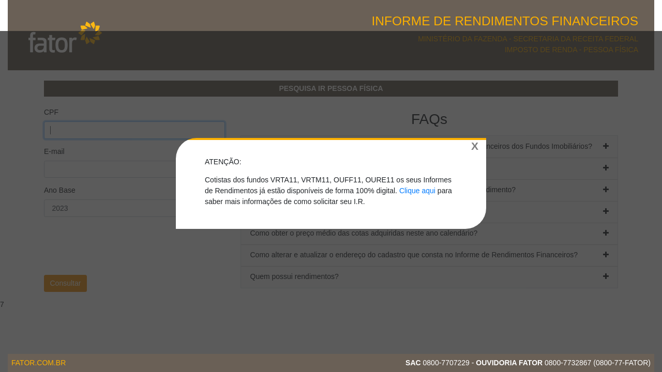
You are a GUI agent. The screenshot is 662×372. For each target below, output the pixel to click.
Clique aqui (417, 191)
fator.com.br (38, 363)
